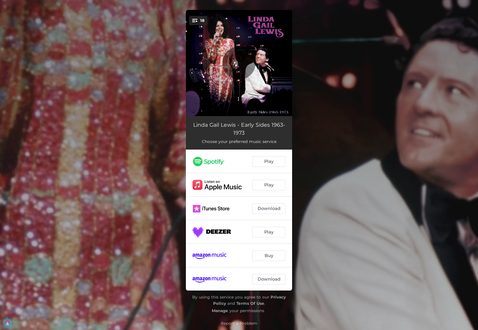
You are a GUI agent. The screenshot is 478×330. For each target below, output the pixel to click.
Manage (220, 310)
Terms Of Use (250, 303)
